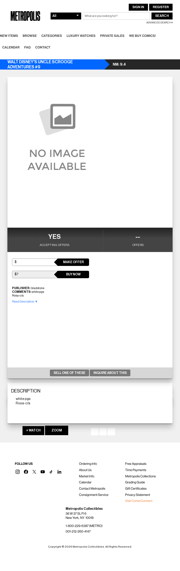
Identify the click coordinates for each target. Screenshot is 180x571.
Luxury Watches (81, 36)
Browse (30, 36)
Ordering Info (88, 464)
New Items (9, 36)
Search (162, 16)
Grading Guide (135, 482)
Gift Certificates (136, 488)
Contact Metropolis (92, 488)
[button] (17, 472)
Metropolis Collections (140, 476)
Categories (51, 36)
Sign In (138, 7)
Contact (43, 47)
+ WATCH (33, 430)
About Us (85, 470)
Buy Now (73, 274)
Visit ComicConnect (138, 501)
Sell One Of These (69, 373)
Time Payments (135, 470)
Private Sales (112, 36)
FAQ (27, 47)
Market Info (86, 476)
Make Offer (73, 262)
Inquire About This (110, 373)
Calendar (11, 47)
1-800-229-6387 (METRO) (84, 526)
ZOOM (56, 430)
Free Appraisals (136, 464)
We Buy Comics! (142, 36)
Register (161, 7)
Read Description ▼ (25, 301)
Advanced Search (158, 22)
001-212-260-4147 (78, 531)
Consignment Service (93, 495)
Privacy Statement (137, 495)
